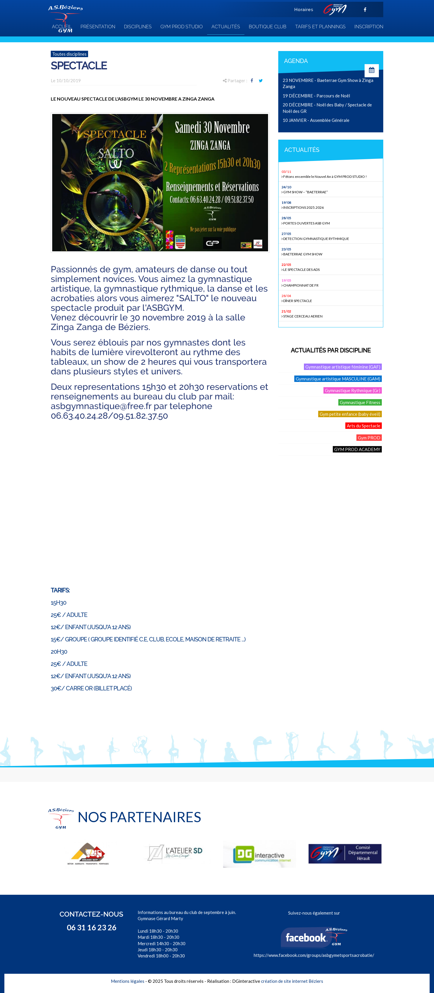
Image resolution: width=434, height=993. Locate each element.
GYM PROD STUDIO (181, 26)
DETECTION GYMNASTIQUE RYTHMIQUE (331, 236)
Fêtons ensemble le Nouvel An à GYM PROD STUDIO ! (331, 174)
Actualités (225, 26)
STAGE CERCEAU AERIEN (331, 313)
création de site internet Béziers (292, 981)
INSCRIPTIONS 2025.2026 (331, 205)
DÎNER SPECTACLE (331, 298)
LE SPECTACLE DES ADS (331, 267)
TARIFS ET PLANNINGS (320, 26)
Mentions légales (127, 981)
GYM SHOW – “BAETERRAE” (331, 189)
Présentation (97, 26)
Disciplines (138, 26)
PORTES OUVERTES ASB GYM (331, 220)
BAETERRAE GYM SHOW (331, 251)
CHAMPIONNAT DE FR (331, 282)
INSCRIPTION (368, 26)
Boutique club (267, 26)
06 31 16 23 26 (91, 927)
